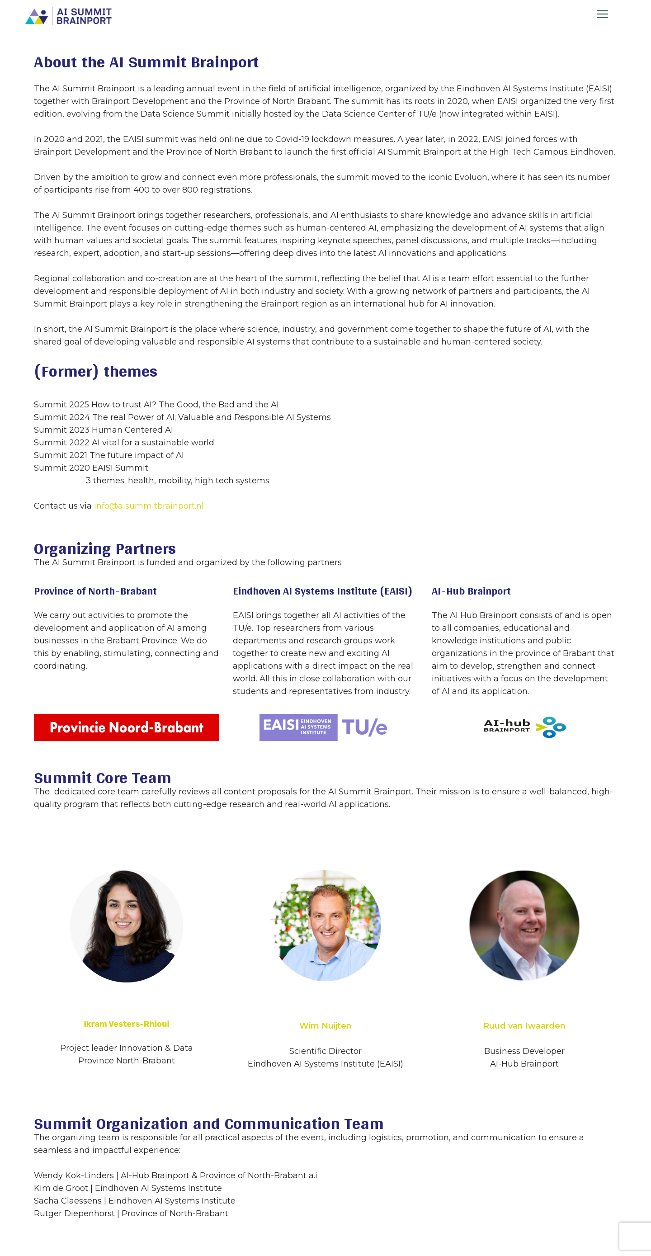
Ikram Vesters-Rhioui (127, 1024)
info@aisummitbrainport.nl (149, 506)
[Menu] (602, 14)
